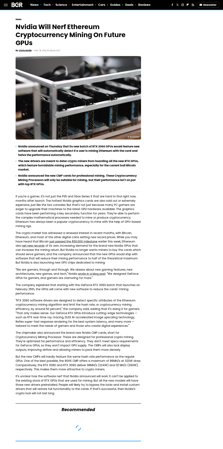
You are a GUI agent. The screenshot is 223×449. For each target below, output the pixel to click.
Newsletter (208, 4)
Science (61, 5)
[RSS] (193, 5)
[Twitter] (177, 5)
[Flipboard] (188, 5)
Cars (101, 5)
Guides (115, 5)
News (34, 5)
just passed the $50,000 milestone (73, 242)
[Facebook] (172, 5)
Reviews (144, 5)
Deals (129, 5)
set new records (33, 246)
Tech (47, 5)
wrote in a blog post (92, 274)
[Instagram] (182, 5)
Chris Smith (25, 50)
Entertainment (82, 5)
